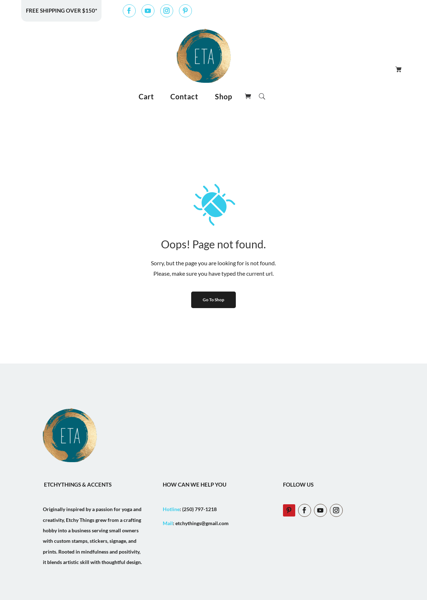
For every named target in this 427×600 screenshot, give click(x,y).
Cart (146, 96)
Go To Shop (213, 299)
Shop (223, 96)
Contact (184, 96)
